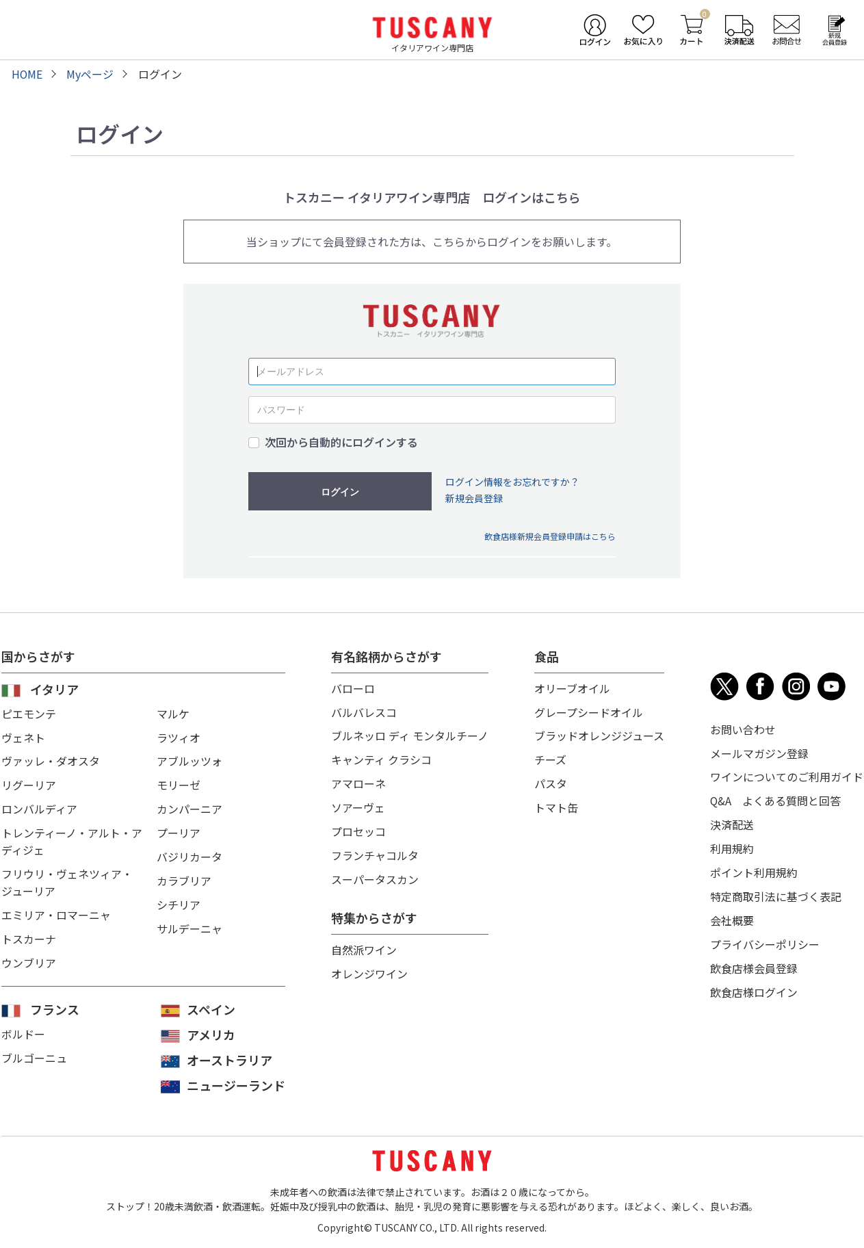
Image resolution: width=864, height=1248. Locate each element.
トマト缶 (556, 804)
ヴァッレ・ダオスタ (50, 759)
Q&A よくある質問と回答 (775, 798)
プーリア (178, 829)
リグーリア (28, 783)
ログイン (340, 491)
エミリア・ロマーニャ (56, 908)
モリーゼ (178, 783)
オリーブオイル (572, 687)
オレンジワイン (369, 967)
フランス (54, 1008)
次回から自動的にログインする (341, 442)
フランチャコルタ (375, 850)
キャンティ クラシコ (381, 757)
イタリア (54, 688)
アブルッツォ (189, 759)
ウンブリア (28, 955)
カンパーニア (189, 806)
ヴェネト (23, 736)
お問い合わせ (743, 728)
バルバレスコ (364, 711)
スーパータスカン (375, 874)
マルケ (173, 713)
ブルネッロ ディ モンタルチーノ (409, 734)
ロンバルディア (39, 806)
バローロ (353, 687)
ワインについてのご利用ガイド (786, 775)
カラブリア (184, 876)
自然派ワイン (364, 943)
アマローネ (358, 780)
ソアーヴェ (358, 804)
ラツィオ (178, 736)
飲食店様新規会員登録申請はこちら (550, 535)
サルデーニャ (189, 922)
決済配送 (732, 822)
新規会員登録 (474, 498)
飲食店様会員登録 (754, 961)
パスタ (550, 780)
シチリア (178, 899)
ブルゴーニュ (34, 1056)
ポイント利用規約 (754, 868)
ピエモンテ (28, 713)
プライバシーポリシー (765, 938)
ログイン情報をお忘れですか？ (512, 481)
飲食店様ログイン (754, 984)
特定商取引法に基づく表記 (775, 891)
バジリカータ (189, 852)
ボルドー (23, 1033)
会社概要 (732, 915)
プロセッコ (358, 827)
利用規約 (732, 845)
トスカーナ (28, 932)
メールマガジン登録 (759, 752)
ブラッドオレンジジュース (599, 734)
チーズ (550, 757)
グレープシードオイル (588, 711)
